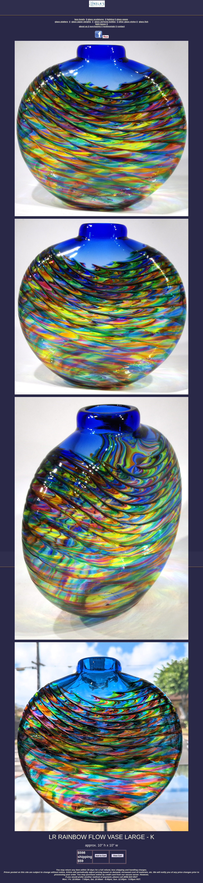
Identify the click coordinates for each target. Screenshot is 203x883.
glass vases (122, 19)
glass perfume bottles (105, 21)
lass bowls (80, 19)
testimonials (109, 26)
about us (83, 26)
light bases (100, 24)
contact (121, 26)
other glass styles (127, 21)
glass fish (143, 21)
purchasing (95, 26)
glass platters (61, 21)
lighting (110, 19)
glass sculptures (96, 19)
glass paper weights (81, 21)
